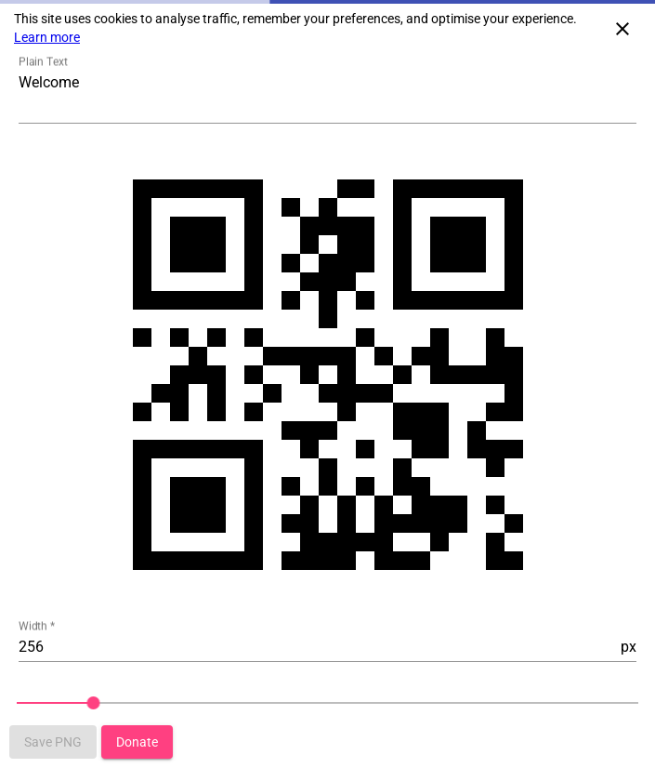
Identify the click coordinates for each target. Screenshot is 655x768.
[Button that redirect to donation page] (137, 742)
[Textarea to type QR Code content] (327, 96)
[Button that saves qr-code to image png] (53, 742)
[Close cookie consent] (622, 27)
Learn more (47, 37)
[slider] (327, 703)
